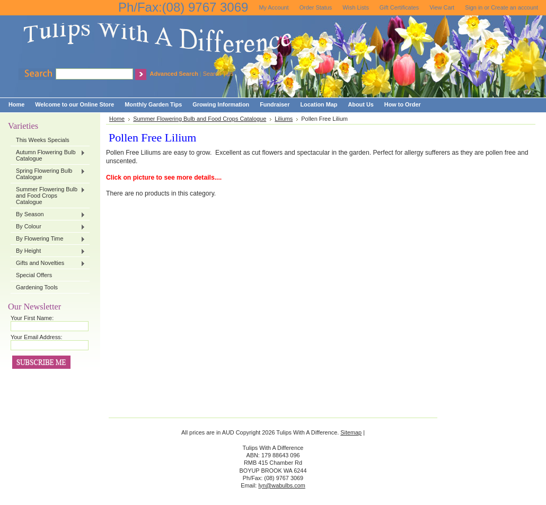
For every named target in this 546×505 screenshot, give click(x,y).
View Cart (441, 7)
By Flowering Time (48, 239)
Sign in (473, 7)
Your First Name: (32, 318)
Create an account (514, 7)
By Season (48, 214)
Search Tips (218, 73)
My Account (273, 7)
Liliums (284, 119)
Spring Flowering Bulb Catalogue (48, 173)
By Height (48, 251)
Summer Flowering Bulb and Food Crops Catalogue (48, 195)
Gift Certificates (399, 7)
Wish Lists (355, 7)
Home (117, 119)
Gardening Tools (37, 287)
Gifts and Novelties (48, 263)
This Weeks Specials (42, 140)
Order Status (316, 7)
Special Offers (34, 275)
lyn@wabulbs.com (281, 485)
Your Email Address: (37, 337)
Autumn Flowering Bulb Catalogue (48, 155)
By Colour (48, 227)
